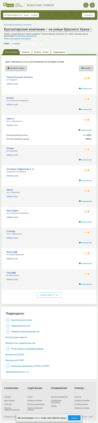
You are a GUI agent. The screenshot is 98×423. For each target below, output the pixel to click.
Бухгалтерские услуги (21, 320)
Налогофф (11, 252)
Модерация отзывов (81, 408)
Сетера (10, 148)
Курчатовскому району (26, 36)
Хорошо (74, 418)
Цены (26, 15)
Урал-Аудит (12, 210)
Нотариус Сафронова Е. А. (20, 169)
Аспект (10, 98)
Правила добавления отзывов (35, 409)
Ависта (10, 118)
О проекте (7, 397)
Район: (7, 43)
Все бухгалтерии (13, 15)
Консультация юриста (16, 337)
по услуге (88, 15)
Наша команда (9, 400)
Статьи (29, 397)
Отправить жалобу (81, 404)
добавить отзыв (12, 84)
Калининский (86, 89)
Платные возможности (59, 397)
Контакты (77, 397)
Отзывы (34, 15)
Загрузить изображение (36, 404)
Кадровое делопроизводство (25, 331)
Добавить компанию (34, 400)
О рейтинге (8, 404)
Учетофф (11, 272)
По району (27, 25)
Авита (9, 189)
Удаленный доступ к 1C (17, 372)
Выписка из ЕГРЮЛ (15, 354)
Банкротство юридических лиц (20, 343)
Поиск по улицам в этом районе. (17, 39)
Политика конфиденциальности (12, 409)
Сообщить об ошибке (82, 400)
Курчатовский (86, 130)
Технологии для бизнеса (19, 77)
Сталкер (10, 231)
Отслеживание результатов (56, 401)
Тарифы (54, 406)
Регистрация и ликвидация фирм (27, 349)
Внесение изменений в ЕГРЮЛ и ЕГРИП (30, 366)
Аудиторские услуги (20, 326)
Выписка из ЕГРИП (15, 360)
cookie (37, 418)
